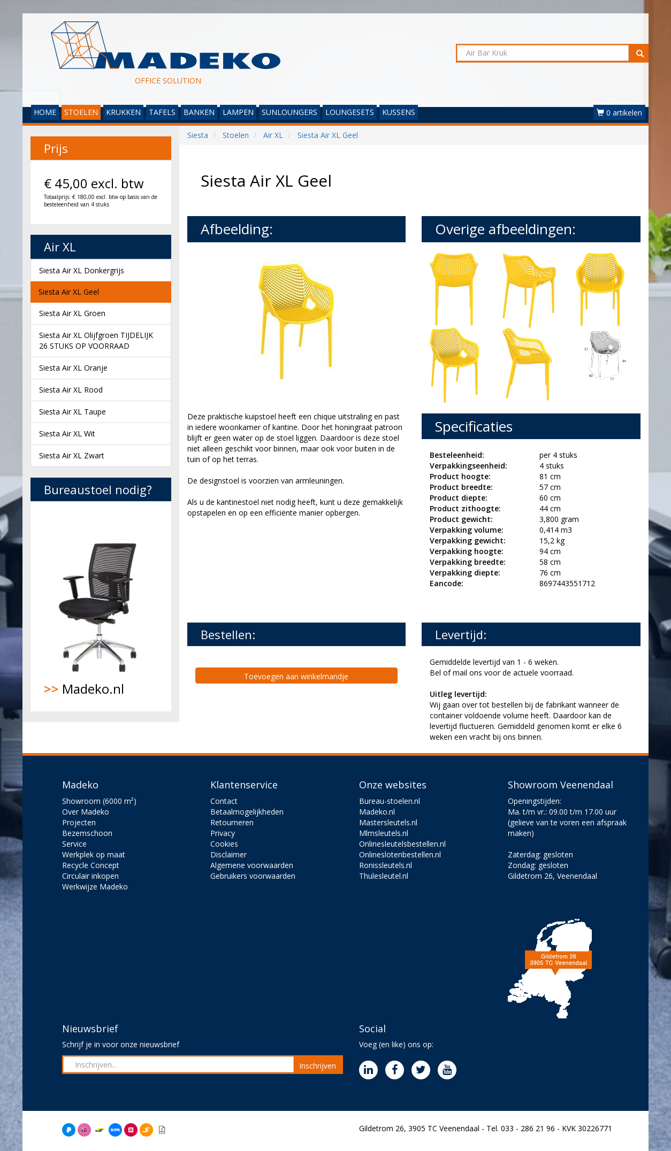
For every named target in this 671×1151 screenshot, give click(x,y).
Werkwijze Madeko (95, 886)
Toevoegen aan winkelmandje (296, 676)
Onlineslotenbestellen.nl (400, 854)
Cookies (224, 844)
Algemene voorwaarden (251, 865)
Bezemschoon (87, 833)
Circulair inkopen (90, 876)
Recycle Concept (90, 865)
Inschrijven (317, 1066)
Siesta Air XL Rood (71, 390)
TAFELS (162, 112)
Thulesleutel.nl (383, 876)
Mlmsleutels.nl (383, 833)
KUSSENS (398, 112)
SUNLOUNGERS (289, 112)
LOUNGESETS (349, 112)
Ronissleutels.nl (385, 865)
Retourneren (232, 822)
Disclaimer (228, 854)
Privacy (222, 833)
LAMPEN (238, 112)
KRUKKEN (123, 112)
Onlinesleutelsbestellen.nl (402, 844)
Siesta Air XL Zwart (71, 455)
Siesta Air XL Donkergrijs (81, 270)
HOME (45, 112)
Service (74, 844)
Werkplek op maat (93, 854)
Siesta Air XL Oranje (73, 368)
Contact (224, 801)
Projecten (79, 822)
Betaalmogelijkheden (247, 812)
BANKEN (199, 112)
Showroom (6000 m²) (99, 801)
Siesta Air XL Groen (72, 313)
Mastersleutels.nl (388, 822)
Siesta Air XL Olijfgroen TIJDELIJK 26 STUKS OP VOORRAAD (96, 340)
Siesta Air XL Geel (69, 292)
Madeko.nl (101, 606)
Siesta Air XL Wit (67, 433)
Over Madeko (85, 812)
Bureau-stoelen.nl (389, 801)
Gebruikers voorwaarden (252, 876)
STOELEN (81, 112)
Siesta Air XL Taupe (72, 411)
